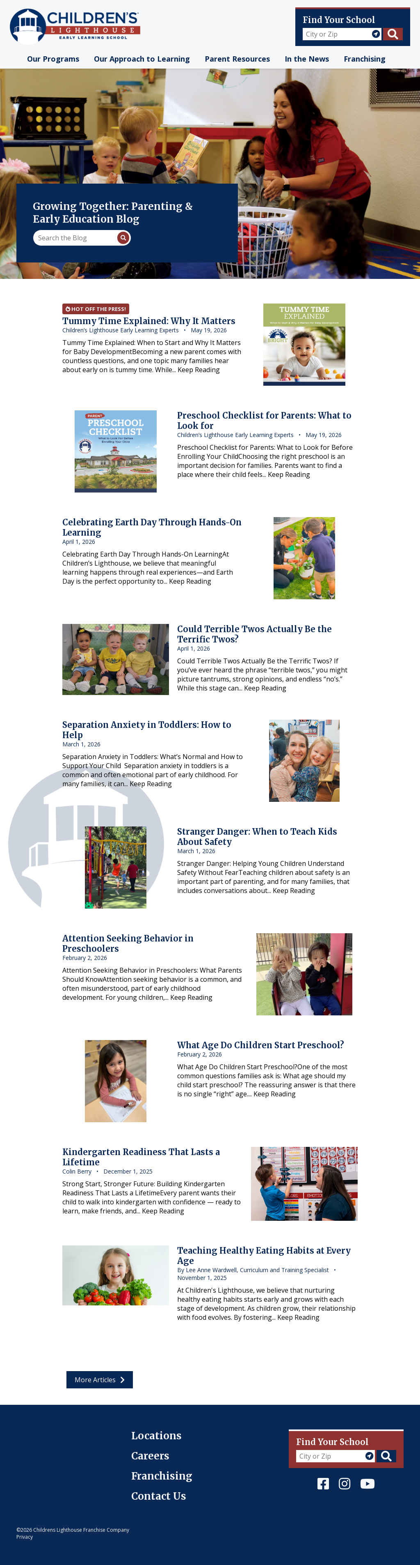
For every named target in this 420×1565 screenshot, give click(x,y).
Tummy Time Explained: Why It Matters (148, 321)
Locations (156, 1435)
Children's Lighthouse (50, 1433)
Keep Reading (199, 369)
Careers (150, 1456)
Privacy (24, 1536)
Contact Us (158, 1496)
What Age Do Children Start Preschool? (260, 1045)
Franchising (161, 1476)
